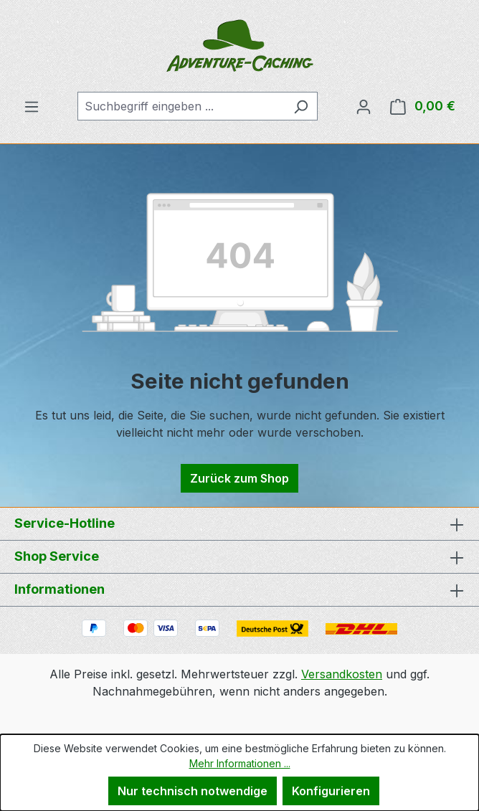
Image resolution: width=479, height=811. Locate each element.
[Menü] (31, 106)
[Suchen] (301, 106)
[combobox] (181, 106)
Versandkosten (341, 674)
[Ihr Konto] (363, 106)
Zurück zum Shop (239, 478)
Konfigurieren (331, 791)
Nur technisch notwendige (192, 791)
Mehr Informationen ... (239, 763)
